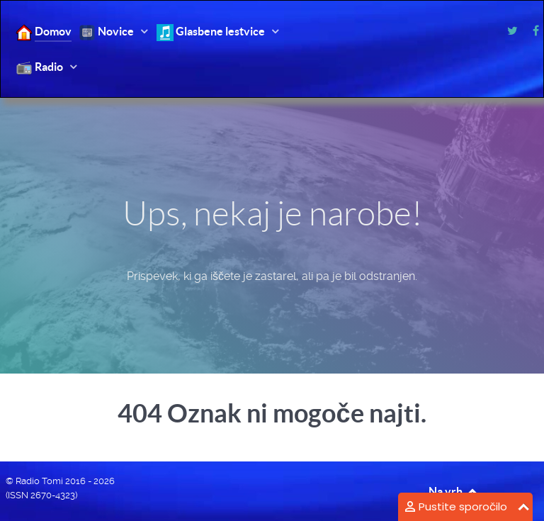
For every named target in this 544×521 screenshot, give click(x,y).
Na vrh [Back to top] (454, 491)
